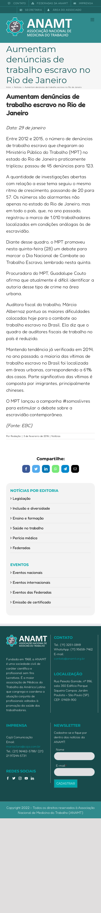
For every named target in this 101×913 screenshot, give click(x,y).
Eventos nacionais (27, 572)
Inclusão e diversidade (31, 508)
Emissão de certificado (32, 602)
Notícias (55, 436)
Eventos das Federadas (32, 592)
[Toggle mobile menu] (93, 19)
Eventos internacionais (31, 582)
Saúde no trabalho (28, 528)
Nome (60, 749)
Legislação (21, 498)
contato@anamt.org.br (69, 658)
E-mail (61, 765)
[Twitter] (13, 778)
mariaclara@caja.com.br (23, 746)
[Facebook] (7, 778)
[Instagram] (20, 778)
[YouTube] (26, 778)
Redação (16, 436)
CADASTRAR (65, 783)
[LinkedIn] (32, 778)
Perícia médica (25, 538)
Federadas (21, 547)
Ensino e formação (28, 518)
